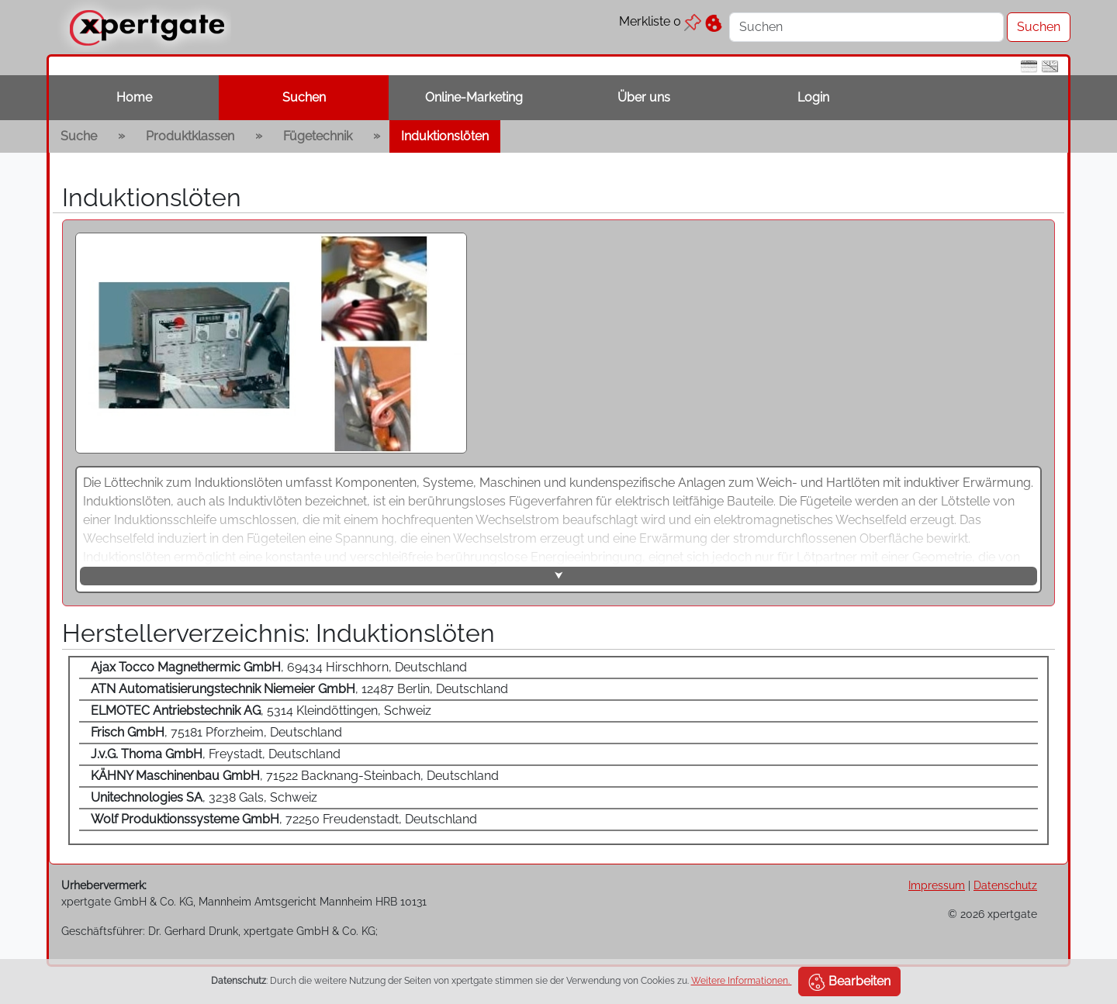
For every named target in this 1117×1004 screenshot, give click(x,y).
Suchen (304, 97)
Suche (79, 136)
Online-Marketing (474, 97)
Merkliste (660, 21)
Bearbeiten (849, 982)
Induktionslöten (445, 136)
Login (813, 97)
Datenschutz (1005, 885)
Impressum (936, 885)
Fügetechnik (317, 136)
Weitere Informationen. (741, 980)
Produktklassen (190, 136)
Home (134, 97)
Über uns (643, 97)
